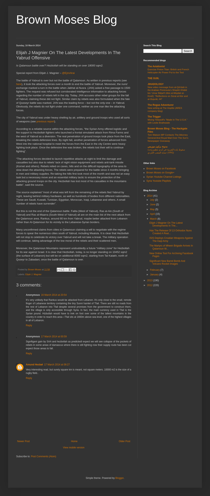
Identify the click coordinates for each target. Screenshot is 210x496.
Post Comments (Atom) (43, 456)
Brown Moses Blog (66, 19)
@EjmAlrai (68, 72)
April (152, 214)
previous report (45, 121)
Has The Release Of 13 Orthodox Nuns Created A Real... (170, 232)
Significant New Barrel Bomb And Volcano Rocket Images (167, 262)
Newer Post (23, 441)
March (154, 218)
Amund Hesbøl (34, 364)
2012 (150, 285)
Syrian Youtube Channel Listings (163, 176)
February (155, 269)
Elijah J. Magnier (33, 274)
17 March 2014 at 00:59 (54, 336)
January (154, 274)
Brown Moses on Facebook (161, 168)
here (18, 84)
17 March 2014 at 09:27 (57, 364)
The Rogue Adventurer (161, 105)
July (152, 199)
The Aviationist (156, 66)
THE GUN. (153, 78)
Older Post (124, 441)
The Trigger (154, 116)
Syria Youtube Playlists (158, 180)
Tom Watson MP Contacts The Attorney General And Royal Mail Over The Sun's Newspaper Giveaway (168, 138)
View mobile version (74, 447)
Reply (29, 325)
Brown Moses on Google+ (160, 172)
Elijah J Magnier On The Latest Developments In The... (166, 224)
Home (74, 441)
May (152, 209)
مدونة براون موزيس (157, 146)
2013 (150, 280)
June (153, 204)
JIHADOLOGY (156, 84)
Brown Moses (35, 269)
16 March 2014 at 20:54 (54, 295)
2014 (150, 195)
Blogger (119, 478)
